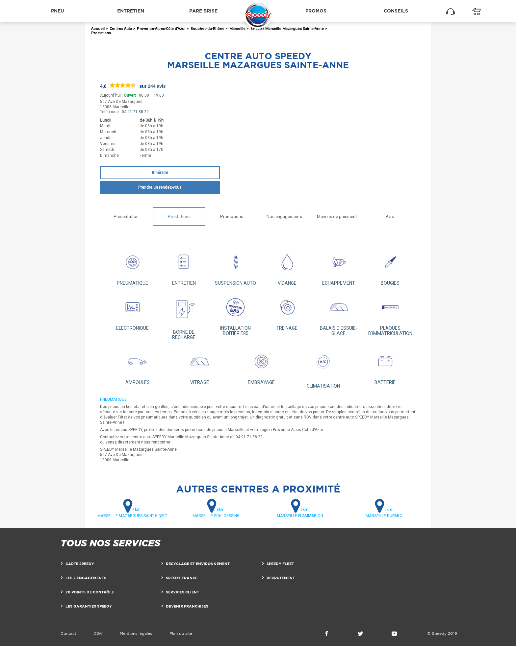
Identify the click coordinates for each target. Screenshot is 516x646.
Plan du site (180, 633)
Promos (315, 10)
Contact (68, 633)
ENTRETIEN (184, 266)
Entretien (130, 10)
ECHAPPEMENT (338, 266)
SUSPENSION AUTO (235, 266)
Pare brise (203, 10)
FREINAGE (287, 311)
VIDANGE (287, 266)
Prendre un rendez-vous (160, 187)
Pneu (57, 10)
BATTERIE (385, 366)
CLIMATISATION (323, 368)
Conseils (396, 10)
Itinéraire (160, 172)
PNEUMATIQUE (132, 266)
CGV (98, 633)
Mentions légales (136, 633)
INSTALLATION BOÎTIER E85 (235, 314)
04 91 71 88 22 (135, 111)
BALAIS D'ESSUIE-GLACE (338, 314)
